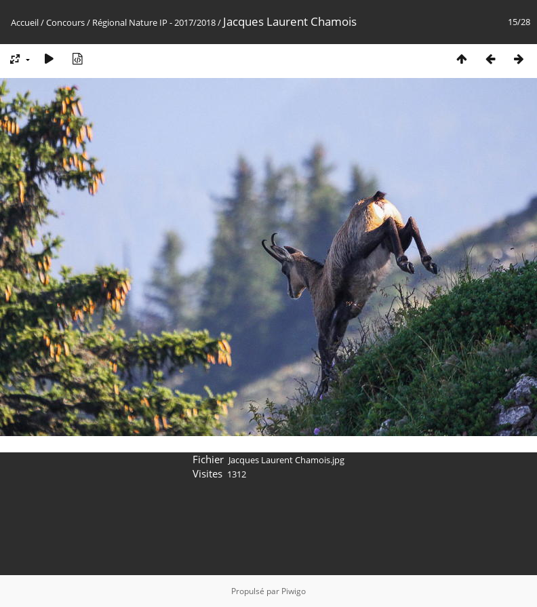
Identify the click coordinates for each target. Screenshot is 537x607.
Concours (65, 22)
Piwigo (293, 591)
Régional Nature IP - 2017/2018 (154, 22)
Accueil (25, 22)
